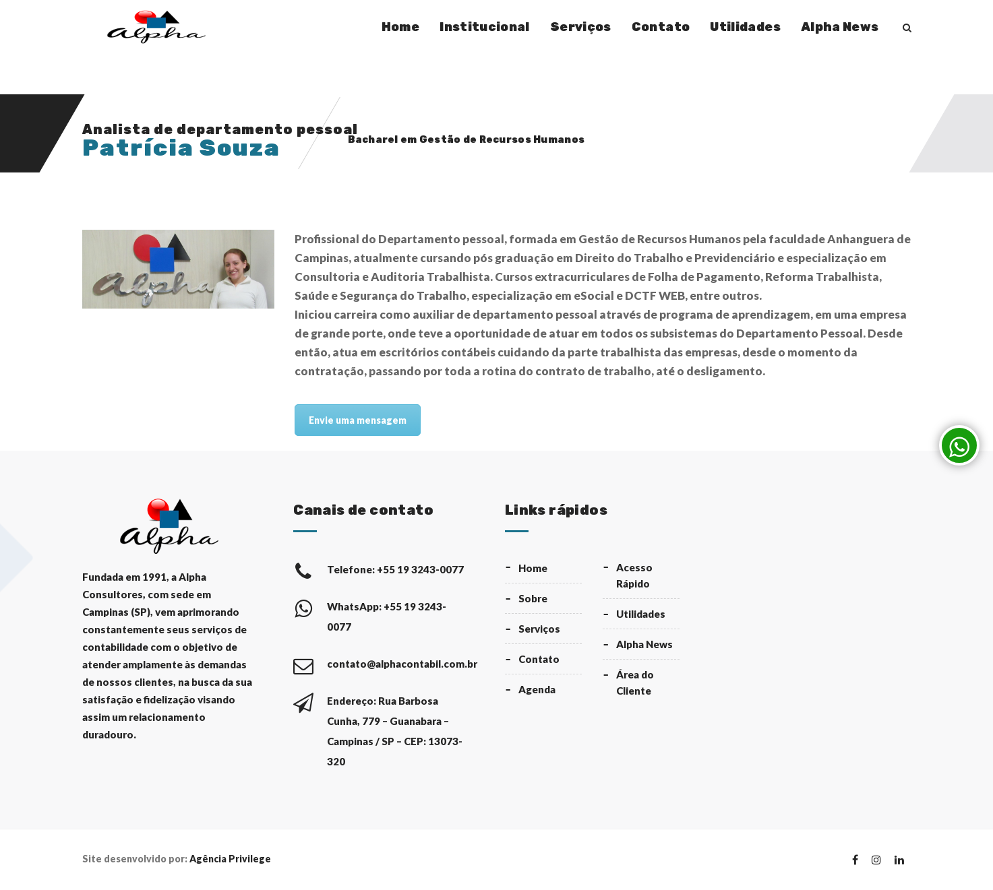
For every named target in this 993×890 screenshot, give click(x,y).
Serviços (580, 27)
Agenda (536, 689)
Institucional (485, 27)
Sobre (532, 598)
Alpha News (840, 27)
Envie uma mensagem (358, 420)
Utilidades (745, 27)
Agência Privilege (230, 858)
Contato (661, 27)
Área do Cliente (635, 682)
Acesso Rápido (634, 575)
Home (400, 27)
